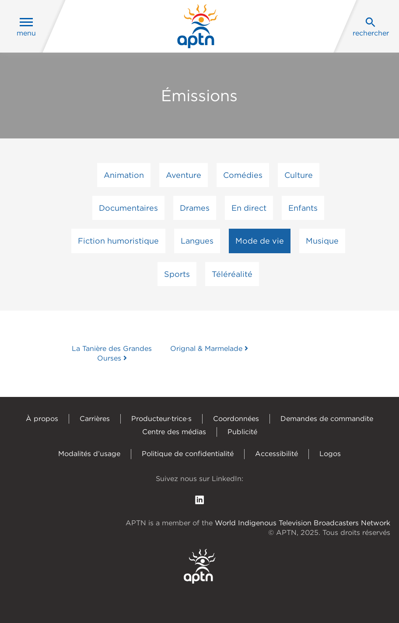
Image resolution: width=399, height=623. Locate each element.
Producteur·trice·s (161, 418)
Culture (298, 175)
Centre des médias (174, 432)
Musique (322, 240)
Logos (330, 454)
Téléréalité (232, 274)
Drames (195, 207)
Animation (124, 175)
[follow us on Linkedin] (199, 499)
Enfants (303, 207)
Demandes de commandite (326, 418)
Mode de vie (259, 240)
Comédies (242, 175)
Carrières (95, 418)
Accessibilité (276, 454)
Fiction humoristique (118, 240)
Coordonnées (236, 418)
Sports (177, 274)
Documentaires (128, 207)
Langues (197, 240)
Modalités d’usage (89, 454)
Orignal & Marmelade (209, 348)
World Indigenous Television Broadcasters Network (302, 523)
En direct (248, 207)
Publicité (242, 432)
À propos (42, 418)
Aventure (183, 175)
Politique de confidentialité (188, 454)
